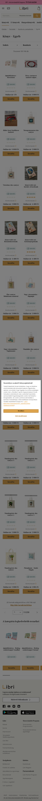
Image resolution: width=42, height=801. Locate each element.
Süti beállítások (21, 416)
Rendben (21, 411)
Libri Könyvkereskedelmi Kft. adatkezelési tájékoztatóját (16, 403)
